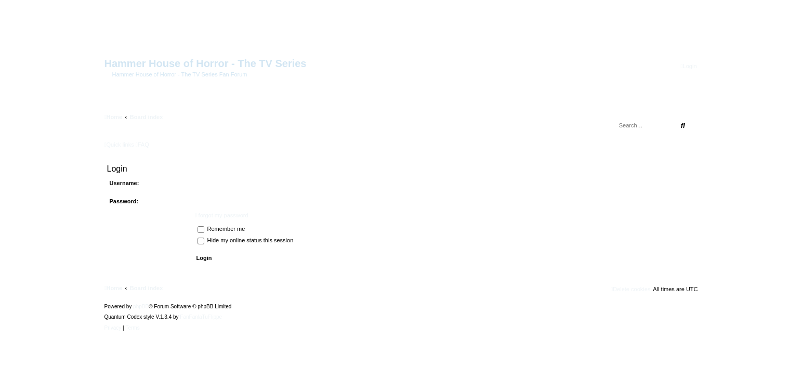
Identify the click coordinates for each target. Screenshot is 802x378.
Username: (124, 183)
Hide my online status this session (246, 240)
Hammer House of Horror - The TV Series (205, 63)
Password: (124, 201)
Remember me (221, 229)
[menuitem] (689, 66)
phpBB (141, 306)
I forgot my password (221, 215)
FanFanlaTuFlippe (201, 317)
